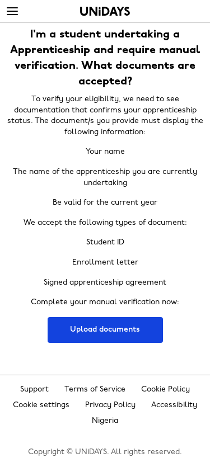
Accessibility (174, 405)
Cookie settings (41, 405)
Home (105, 11)
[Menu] (12, 11)
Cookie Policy (165, 389)
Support (34, 389)
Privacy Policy (110, 405)
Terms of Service (94, 389)
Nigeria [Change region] (105, 421)
